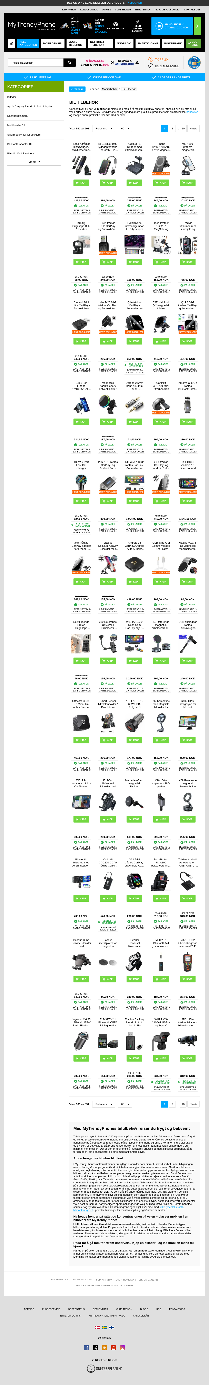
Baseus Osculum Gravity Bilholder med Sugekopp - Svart (108, 545)
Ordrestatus (76, 1309)
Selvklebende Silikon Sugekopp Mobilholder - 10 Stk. (81, 625)
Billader (11, 97)
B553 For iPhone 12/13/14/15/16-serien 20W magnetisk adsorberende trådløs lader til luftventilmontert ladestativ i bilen (81, 386)
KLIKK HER (135, 2)
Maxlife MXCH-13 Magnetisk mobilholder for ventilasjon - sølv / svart (188, 545)
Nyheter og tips (70, 1315)
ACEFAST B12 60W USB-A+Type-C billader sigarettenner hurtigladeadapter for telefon (135, 704)
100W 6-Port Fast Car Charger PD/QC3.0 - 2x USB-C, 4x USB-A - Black (81, 465)
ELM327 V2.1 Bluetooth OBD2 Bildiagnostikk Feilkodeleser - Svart (108, 1022)
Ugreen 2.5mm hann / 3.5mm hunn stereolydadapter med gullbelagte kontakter (135, 386)
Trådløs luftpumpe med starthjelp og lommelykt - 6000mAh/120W (187, 226)
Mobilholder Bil (15, 125)
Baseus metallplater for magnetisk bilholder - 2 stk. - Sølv (108, 943)
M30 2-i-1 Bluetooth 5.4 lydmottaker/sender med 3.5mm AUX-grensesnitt (161, 943)
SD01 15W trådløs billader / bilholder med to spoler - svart (187, 1022)
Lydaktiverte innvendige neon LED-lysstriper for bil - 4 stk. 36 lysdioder (134, 226)
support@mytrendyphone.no (115, 1279)
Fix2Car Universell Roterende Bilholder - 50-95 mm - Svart (134, 943)
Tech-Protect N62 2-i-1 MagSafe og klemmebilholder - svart (161, 226)
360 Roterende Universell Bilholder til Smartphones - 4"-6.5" (108, 625)
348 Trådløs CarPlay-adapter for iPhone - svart (81, 545)
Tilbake (78, 89)
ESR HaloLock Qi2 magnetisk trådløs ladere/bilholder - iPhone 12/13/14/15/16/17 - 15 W (161, 305)
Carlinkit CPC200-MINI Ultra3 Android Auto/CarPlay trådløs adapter (161, 386)
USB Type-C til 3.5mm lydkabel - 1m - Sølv (161, 545)
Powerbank (173, 43)
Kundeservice (89, 9)
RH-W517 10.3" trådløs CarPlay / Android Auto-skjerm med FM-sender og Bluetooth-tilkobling (135, 465)
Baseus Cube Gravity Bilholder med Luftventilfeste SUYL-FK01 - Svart (81, 943)
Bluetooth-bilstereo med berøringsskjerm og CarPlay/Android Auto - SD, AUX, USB (81, 862)
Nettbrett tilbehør (98, 43)
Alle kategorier (28, 43)
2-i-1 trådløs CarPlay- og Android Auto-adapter (161, 465)
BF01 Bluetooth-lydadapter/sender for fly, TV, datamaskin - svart (108, 147)
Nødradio (124, 43)
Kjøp (83, 661)
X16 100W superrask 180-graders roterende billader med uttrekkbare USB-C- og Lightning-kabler (161, 783)
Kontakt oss (192, 9)
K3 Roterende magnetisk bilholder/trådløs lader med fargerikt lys (161, 625)
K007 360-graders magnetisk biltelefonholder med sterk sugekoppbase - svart (187, 147)
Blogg (144, 1309)
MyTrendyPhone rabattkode (107, 1315)
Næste (193, 128)
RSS (158, 1309)
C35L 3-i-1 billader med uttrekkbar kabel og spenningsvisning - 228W (134, 147)
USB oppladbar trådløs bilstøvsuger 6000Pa (188, 625)
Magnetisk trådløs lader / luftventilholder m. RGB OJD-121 (108, 386)
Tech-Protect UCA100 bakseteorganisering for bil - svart (161, 862)
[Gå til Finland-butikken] (111, 1327)
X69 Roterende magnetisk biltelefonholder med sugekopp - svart (187, 783)
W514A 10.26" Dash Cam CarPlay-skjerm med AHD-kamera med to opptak (135, 625)
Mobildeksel (52, 43)
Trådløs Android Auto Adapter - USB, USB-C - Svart (187, 862)
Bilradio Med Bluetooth (20, 153)
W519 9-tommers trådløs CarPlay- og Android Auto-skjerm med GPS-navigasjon (81, 783)
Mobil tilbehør (75, 43)
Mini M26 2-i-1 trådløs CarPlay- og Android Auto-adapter (108, 305)
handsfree (192, 111)
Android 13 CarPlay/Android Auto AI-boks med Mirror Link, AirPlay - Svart (134, 545)
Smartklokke (148, 43)
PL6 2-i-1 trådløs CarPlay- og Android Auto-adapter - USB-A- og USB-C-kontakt (108, 465)
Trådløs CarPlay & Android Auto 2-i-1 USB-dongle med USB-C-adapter (134, 1022)
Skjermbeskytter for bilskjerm (24, 134)
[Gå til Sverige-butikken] (104, 1327)
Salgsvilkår (141, 1315)
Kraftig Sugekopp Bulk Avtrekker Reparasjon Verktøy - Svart (81, 226)
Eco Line (193, 43)
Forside (29, 1309)
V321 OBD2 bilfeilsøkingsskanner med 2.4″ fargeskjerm (187, 943)
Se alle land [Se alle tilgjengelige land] (104, 1337)
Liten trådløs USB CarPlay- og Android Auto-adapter (108, 226)
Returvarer (68, 9)
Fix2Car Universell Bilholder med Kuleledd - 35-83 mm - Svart (108, 783)
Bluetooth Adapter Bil (19, 144)
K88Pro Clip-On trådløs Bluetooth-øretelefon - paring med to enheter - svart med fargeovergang (187, 386)
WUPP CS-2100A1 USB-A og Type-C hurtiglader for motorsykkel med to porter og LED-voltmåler (161, 1022)
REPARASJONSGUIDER (167, 9)
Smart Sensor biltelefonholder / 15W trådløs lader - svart (108, 704)
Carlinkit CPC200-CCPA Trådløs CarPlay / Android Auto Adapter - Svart (107, 862)
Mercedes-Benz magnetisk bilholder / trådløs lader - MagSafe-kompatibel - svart (134, 783)
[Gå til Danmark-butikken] (97, 1327)
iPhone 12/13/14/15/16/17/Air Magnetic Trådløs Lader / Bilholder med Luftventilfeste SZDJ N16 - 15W (161, 147)
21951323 (153, 1279)
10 (183, 128)
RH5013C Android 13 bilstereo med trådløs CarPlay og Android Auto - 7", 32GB (187, 465)
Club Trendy (123, 9)
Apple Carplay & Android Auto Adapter (29, 106)
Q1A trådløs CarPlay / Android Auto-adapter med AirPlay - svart (134, 305)
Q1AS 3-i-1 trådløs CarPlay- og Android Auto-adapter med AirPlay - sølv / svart (188, 305)
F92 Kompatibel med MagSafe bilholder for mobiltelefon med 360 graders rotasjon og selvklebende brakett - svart (161, 704)
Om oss (106, 9)
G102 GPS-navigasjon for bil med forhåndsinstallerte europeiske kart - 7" (187, 704)
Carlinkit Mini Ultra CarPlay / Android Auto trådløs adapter (81, 305)
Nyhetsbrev (142, 9)
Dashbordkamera (17, 115)
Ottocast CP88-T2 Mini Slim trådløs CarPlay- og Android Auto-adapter (81, 704)
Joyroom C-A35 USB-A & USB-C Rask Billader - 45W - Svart (81, 1022)
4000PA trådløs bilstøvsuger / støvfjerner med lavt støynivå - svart (81, 147)
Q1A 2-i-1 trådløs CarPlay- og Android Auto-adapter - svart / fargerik (134, 862)
